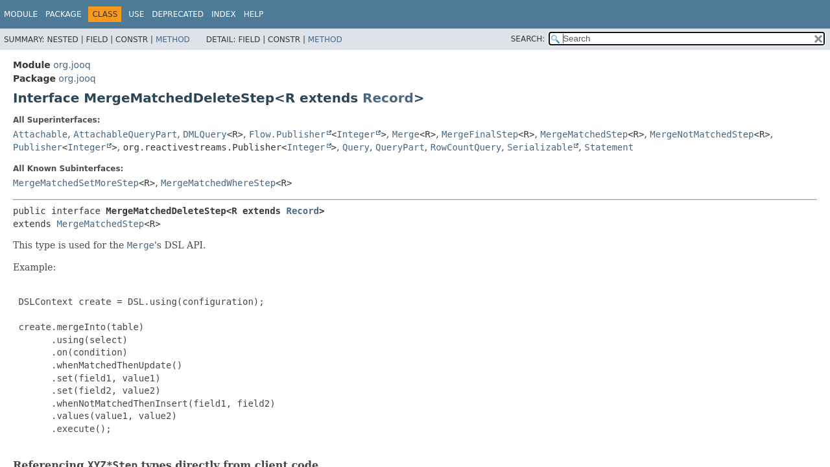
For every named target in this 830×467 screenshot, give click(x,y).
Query (356, 147)
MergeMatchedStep (584, 134)
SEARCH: (528, 38)
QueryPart (400, 147)
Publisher (37, 147)
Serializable (540, 147)
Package (63, 14)
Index (223, 14)
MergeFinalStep (480, 134)
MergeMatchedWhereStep (218, 183)
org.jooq (71, 65)
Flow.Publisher (287, 134)
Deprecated (178, 14)
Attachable (40, 134)
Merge (406, 134)
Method (173, 39)
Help (254, 14)
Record (388, 98)
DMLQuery (204, 134)
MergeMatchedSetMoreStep (76, 183)
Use (136, 14)
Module (21, 14)
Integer (356, 134)
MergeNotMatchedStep (701, 134)
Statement (609, 147)
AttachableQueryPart (125, 134)
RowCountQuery (466, 147)
